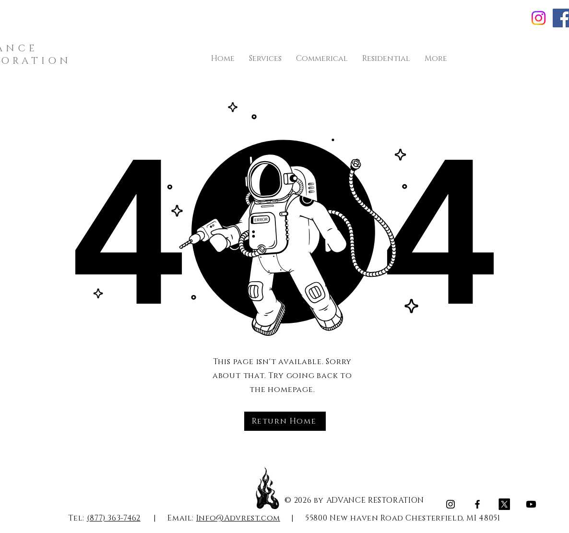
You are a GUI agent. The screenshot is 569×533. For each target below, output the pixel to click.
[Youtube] (531, 504)
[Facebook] (477, 504)
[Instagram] (538, 18)
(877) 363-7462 (114, 518)
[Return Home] (285, 421)
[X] (504, 504)
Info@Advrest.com (238, 518)
